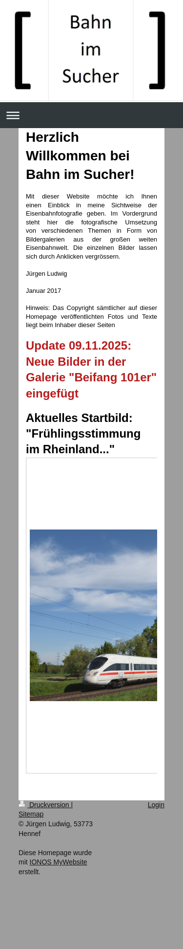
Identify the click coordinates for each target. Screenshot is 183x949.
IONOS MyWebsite (58, 862)
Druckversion (45, 805)
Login (156, 805)
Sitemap (31, 814)
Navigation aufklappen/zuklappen (91, 115)
